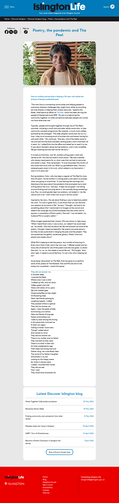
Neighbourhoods (49, 482)
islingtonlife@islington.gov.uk (93, 479)
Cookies (46, 490)
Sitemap (46, 493)
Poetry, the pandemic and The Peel (62, 19)
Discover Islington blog (37, 19)
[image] (59, 7)
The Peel (60, 112)
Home (6, 19)
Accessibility (48, 487)
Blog (44, 479)
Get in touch (48, 485)
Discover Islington (18, 19)
